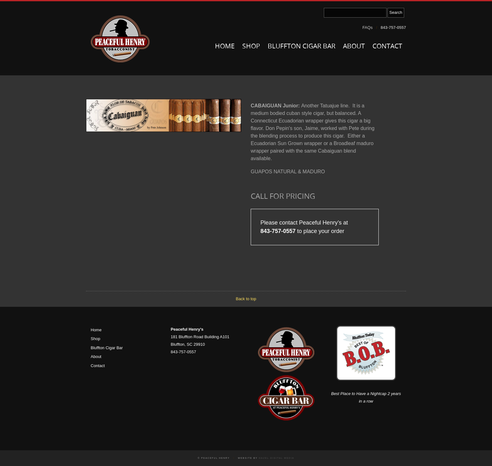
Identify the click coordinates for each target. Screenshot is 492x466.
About (354, 46)
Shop (251, 46)
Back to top (246, 298)
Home (225, 46)
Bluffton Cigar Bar (301, 46)
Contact (387, 46)
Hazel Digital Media (276, 458)
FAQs (367, 27)
